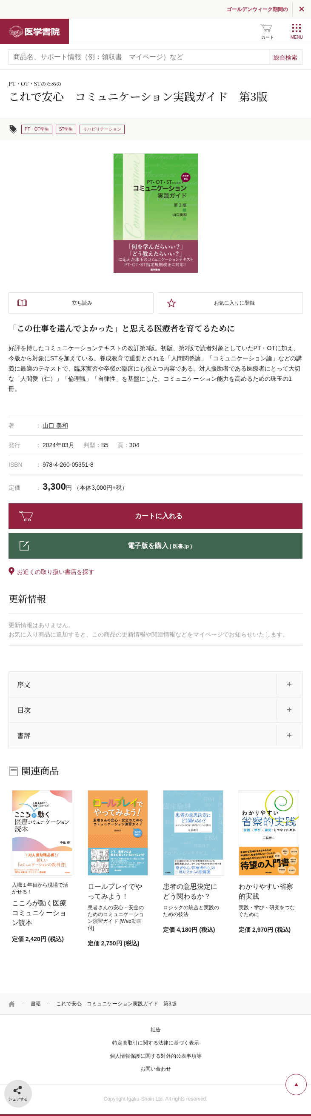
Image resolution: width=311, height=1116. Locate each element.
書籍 (36, 1004)
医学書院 (34, 31)
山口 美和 (55, 425)
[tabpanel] (155, 213)
